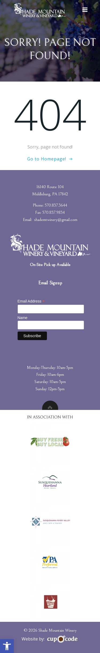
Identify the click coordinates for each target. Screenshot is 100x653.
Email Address (31, 301)
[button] (7, 646)
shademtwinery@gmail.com (55, 219)
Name (22, 318)
